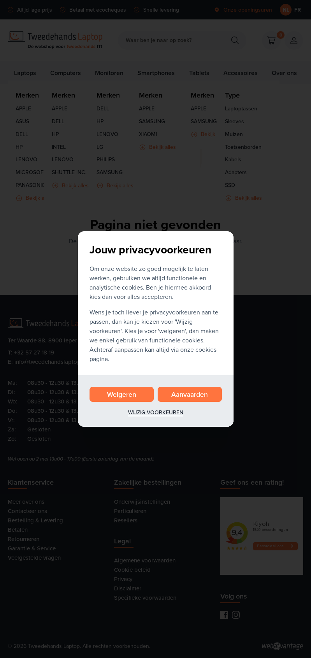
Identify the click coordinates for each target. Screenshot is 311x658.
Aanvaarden (189, 394)
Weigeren (121, 394)
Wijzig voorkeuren (155, 412)
